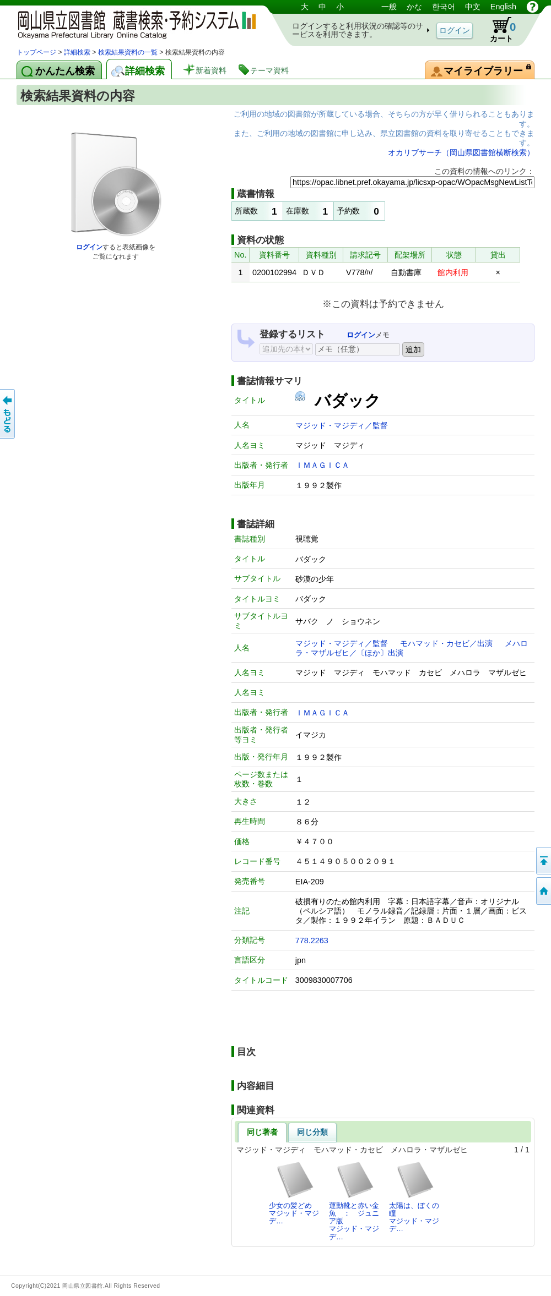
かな (414, 6)
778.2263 (311, 940)
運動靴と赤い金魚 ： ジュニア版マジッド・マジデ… (354, 1201)
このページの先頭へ (542, 860)
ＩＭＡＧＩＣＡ (322, 465)
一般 (389, 6)
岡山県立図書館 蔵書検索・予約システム (132, 23)
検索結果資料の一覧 (128, 52)
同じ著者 (262, 1132)
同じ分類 (312, 1132)
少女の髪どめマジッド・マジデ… (294, 1193)
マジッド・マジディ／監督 (341, 425)
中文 (472, 6)
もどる (8, 414)
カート (497, 30)
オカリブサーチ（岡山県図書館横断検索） (461, 152)
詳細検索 (77, 52)
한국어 (443, 6)
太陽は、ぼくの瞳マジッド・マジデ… (414, 1197)
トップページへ (542, 891)
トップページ (36, 52)
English (503, 6)
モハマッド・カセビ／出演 (446, 643)
